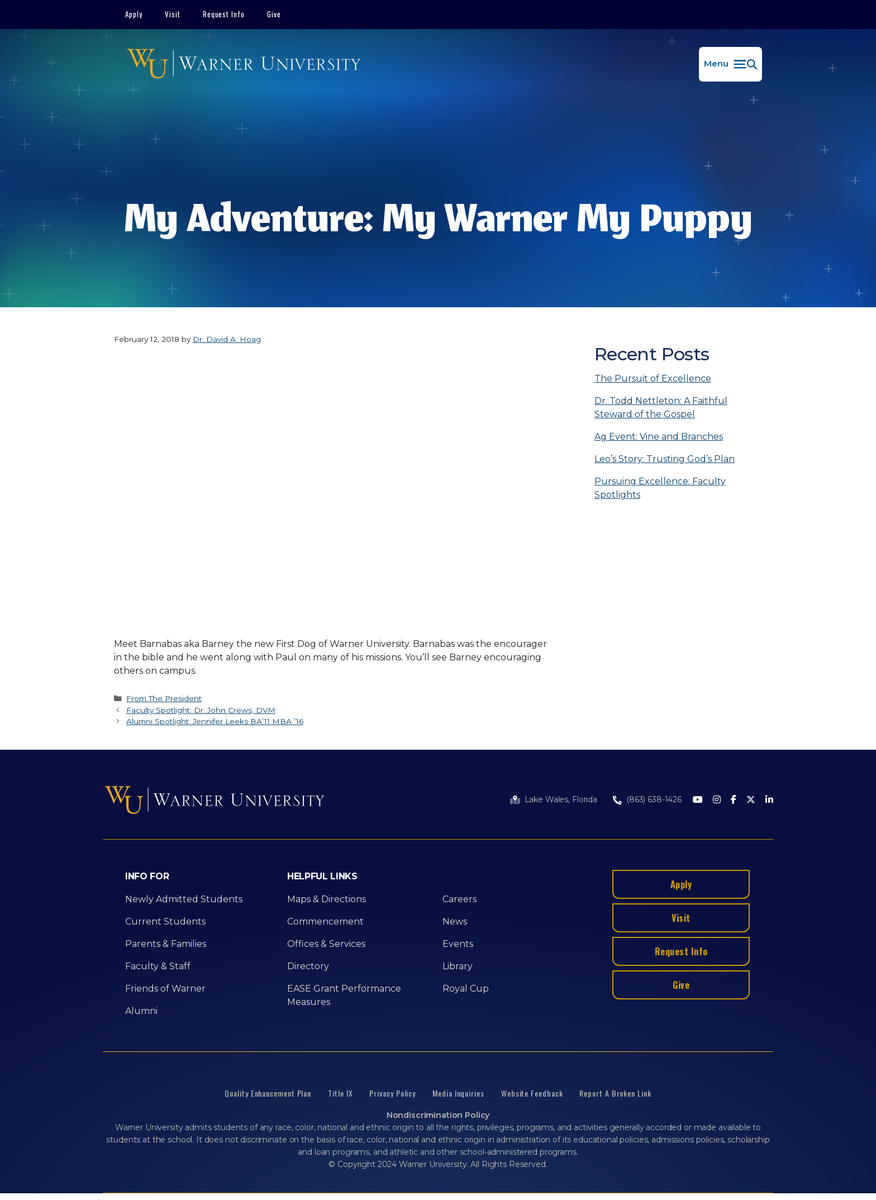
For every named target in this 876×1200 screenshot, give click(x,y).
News (454, 921)
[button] (730, 64)
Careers (459, 899)
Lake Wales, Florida (561, 799)
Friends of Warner (165, 988)
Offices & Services (326, 944)
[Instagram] (717, 800)
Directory (308, 966)
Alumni (141, 1011)
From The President (164, 698)
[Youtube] (698, 800)
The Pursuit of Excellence (652, 378)
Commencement (325, 921)
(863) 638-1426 (654, 799)
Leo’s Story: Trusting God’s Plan (664, 459)
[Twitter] (750, 800)
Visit (172, 14)
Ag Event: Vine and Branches (658, 436)
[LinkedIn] (769, 800)
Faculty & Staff (158, 966)
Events (457, 944)
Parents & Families (165, 944)
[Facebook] (733, 800)
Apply (133, 14)
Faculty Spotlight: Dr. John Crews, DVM (200, 710)
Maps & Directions (326, 899)
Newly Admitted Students (183, 899)
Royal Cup (465, 988)
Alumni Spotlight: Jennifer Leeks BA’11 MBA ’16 (214, 721)
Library (457, 966)
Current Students (165, 921)
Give (274, 14)
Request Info (224, 14)
